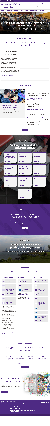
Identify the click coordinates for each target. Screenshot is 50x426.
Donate (42, 3)
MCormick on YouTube (48, 402)
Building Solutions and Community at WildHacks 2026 (36, 99)
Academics (9, 10)
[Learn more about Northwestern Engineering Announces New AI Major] (12, 96)
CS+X (22, 10)
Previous (1, 23)
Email (18, 406)
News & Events (34, 10)
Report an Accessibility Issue (14, 411)
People (27, 10)
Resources (47, 3)
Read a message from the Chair (6, 75)
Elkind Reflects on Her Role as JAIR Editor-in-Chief (38, 110)
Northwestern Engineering (44, 0)
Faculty (25, 410)
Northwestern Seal (5, 403)
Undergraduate (12, 410)
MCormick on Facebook (43, 402)
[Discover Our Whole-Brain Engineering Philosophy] (37, 384)
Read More (4, 115)
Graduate (17, 410)
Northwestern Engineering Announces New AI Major (10, 106)
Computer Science (7, 7)
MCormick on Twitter (41, 402)
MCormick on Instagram (44, 402)
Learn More (25, 228)
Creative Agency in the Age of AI (35, 117)
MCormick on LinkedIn (46, 402)
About (3, 10)
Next (48, 23)
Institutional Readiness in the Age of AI (36, 90)
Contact (41, 10)
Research (16, 10)
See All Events (25, 367)
